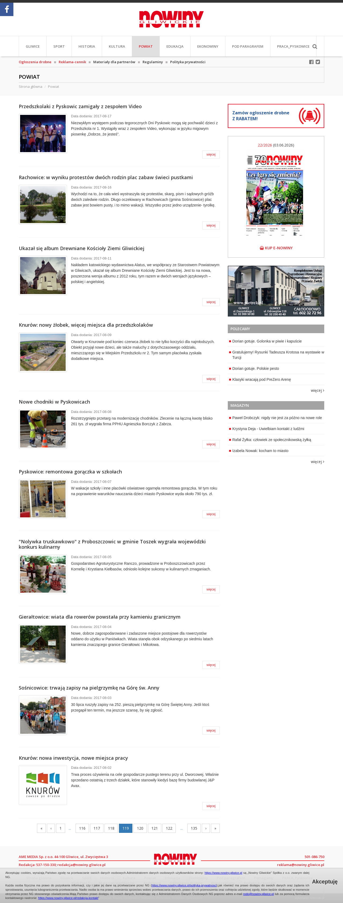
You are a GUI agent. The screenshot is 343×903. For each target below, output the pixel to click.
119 (125, 828)
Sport (59, 46)
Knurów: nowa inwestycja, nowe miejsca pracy (73, 758)
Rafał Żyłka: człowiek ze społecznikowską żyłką (270, 440)
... (70, 828)
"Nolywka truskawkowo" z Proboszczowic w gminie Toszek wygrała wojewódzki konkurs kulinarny (112, 544)
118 (111, 828)
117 (97, 828)
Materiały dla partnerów (114, 61)
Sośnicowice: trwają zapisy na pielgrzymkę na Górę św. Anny (89, 687)
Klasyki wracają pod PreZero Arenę (260, 379)
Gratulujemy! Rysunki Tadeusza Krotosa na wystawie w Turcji (276, 355)
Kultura (117, 46)
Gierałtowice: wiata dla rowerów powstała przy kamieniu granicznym (100, 617)
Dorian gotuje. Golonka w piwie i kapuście (265, 341)
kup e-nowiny (276, 247)
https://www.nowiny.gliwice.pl (223, 872)
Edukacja (175, 46)
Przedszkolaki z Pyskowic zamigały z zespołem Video (80, 106)
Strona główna (30, 86)
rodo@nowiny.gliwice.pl (258, 894)
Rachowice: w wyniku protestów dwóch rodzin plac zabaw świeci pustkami (106, 177)
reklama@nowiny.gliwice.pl (300, 864)
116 (82, 828)
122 (169, 828)
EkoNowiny (207, 46)
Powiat (146, 46)
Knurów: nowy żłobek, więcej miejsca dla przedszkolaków (86, 325)
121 (154, 828)
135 (194, 828)
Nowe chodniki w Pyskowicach (54, 401)
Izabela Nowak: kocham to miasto (258, 451)
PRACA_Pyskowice (293, 46)
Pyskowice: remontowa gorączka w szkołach (70, 471)
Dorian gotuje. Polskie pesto (254, 368)
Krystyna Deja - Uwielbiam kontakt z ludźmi (266, 429)
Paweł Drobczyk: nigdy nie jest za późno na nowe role (275, 418)
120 (140, 828)
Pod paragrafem (247, 46)
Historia (87, 46)
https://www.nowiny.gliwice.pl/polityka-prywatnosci (184, 885)
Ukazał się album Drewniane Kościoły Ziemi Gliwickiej (81, 248)
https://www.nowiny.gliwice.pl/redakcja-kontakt (68, 898)
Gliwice (33, 46)
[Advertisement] (276, 501)
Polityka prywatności (188, 61)
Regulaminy (153, 61)
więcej (211, 154)
